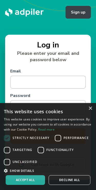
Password (20, 95)
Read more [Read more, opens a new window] (46, 129)
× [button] (90, 108)
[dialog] (48, 146)
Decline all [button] (69, 180)
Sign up (78, 12)
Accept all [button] (25, 180)
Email (15, 71)
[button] (48, 170)
